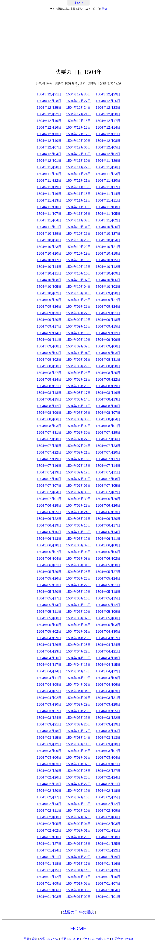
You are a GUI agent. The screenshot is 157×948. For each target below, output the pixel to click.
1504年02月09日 (108, 810)
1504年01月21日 (49, 857)
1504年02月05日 (49, 824)
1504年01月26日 (78, 844)
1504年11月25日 (49, 174)
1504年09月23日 (49, 313)
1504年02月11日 (49, 810)
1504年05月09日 (108, 611)
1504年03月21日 (49, 724)
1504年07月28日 (49, 439)
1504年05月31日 (78, 565)
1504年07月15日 (78, 466)
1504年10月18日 (108, 253)
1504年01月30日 (49, 837)
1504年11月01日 (49, 227)
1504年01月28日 (108, 837)
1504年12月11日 (108, 134)
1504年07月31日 (49, 432)
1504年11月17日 (108, 187)
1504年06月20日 (108, 519)
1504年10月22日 (78, 247)
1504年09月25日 (78, 306)
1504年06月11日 (108, 539)
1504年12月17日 (108, 121)
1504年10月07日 (78, 280)
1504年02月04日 (78, 824)
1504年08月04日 (108, 419)
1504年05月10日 (78, 611)
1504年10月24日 (108, 240)
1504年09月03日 (108, 353)
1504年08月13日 (108, 399)
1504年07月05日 (108, 485)
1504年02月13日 (78, 804)
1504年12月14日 (108, 127)
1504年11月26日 (108, 167)
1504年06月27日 (78, 505)
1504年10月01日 (78, 293)
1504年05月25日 (78, 578)
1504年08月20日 (78, 386)
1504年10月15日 (108, 260)
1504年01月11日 (78, 877)
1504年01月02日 (78, 897)
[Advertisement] (78, 39)
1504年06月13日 (49, 539)
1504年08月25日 (108, 373)
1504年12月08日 (108, 141)
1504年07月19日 (49, 459)
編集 (34, 938)
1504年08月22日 (108, 379)
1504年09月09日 (108, 340)
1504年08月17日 (78, 393)
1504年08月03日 (49, 426)
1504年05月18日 (108, 592)
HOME (78, 928)
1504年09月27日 (108, 300)
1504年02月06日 (108, 817)
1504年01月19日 (108, 857)
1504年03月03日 (49, 764)
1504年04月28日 (78, 638)
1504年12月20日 (108, 114)
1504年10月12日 (108, 267)
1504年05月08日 (49, 618)
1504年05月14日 (49, 605)
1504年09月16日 (78, 326)
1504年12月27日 (78, 101)
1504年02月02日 (49, 830)
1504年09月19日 (78, 320)
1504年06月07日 (49, 552)
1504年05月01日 (78, 631)
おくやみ (52, 938)
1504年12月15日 (78, 127)
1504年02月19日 (78, 791)
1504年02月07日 (78, 817)
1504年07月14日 (108, 466)
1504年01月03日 (49, 897)
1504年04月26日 (49, 645)
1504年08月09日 (49, 412)
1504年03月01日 (108, 764)
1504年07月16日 (49, 466)
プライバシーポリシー (95, 938)
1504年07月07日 (49, 485)
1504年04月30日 (108, 631)
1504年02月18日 (108, 791)
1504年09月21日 (108, 313)
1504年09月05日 (49, 353)
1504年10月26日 (49, 240)
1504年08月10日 (108, 406)
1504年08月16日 (108, 393)
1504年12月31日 (49, 94)
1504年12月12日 (78, 134)
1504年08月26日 (78, 373)
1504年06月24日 (78, 512)
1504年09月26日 (49, 306)
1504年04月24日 (108, 645)
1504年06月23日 (108, 512)
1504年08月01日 (108, 426)
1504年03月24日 (49, 718)
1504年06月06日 (78, 552)
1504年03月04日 (108, 757)
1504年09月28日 (78, 300)
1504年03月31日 (108, 698)
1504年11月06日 (78, 214)
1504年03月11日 (78, 744)
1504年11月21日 (78, 180)
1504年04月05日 (49, 691)
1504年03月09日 (49, 751)
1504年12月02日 (108, 154)
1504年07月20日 (108, 452)
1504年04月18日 (108, 658)
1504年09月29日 (49, 300)
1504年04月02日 (49, 698)
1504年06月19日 (49, 525)
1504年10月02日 (49, 293)
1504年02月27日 (108, 771)
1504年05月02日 (49, 631)
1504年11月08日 (108, 207)
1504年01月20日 (78, 857)
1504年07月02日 (108, 492)
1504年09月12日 (108, 333)
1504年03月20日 (78, 724)
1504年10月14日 (49, 267)
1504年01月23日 (78, 850)
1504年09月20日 (49, 320)
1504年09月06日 (108, 346)
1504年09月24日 (108, 306)
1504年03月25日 (108, 711)
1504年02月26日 (49, 777)
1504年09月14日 (49, 333)
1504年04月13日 (78, 671)
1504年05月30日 (108, 565)
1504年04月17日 (49, 665)
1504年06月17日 (108, 525)
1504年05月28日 (78, 572)
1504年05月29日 (49, 572)
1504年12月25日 (49, 107)
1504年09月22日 (78, 313)
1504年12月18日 (78, 121)
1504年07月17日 (108, 459)
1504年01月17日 (78, 863)
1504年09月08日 (49, 346)
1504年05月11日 (49, 611)
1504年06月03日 (78, 558)
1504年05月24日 (108, 578)
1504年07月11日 (108, 472)
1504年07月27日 (78, 439)
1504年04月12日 (108, 671)
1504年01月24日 (49, 850)
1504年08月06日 (49, 419)
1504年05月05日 (49, 625)
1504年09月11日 (49, 340)
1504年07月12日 (78, 472)
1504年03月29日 (78, 704)
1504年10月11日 (49, 273)
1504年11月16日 (49, 194)
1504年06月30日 (78, 499)
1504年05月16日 (78, 598)
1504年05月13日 (78, 605)
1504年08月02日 (78, 426)
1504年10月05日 (49, 286)
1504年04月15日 (108, 665)
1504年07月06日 (78, 485)
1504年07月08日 (108, 479)
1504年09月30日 (108, 293)
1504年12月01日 (49, 160)
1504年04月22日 (78, 651)
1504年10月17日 (49, 260)
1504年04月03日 (108, 691)
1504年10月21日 (108, 247)
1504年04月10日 (78, 678)
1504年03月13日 (108, 737)
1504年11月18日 (78, 187)
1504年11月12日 (78, 200)
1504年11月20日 (108, 180)
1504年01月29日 (78, 837)
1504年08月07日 (108, 412)
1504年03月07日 (108, 751)
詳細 (104, 8)
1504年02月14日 (49, 804)
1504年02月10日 (78, 810)
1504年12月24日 (78, 107)
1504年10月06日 (108, 280)
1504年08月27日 (49, 373)
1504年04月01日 (78, 698)
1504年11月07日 (49, 214)
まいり (78, 3)
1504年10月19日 (78, 253)
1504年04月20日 (49, 658)
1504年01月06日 (49, 890)
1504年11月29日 (108, 160)
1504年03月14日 (78, 737)
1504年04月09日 (108, 678)
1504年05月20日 (49, 592)
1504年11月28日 (49, 167)
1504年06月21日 (78, 519)
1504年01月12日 (49, 877)
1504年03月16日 (108, 731)
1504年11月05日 (108, 214)
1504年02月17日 (49, 797)
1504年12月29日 (108, 94)
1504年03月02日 (78, 764)
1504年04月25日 (78, 645)
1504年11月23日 (108, 174)
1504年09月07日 (78, 346)
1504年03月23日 (78, 718)
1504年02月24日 (108, 777)
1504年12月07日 (49, 147)
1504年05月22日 (78, 585)
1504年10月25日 (78, 240)
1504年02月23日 (49, 784)
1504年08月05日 (78, 419)
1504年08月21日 (49, 386)
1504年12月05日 (108, 147)
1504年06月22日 (49, 519)
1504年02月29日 (49, 771)
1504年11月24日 (78, 174)
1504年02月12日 (108, 804)
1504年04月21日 (108, 651)
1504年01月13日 (108, 870)
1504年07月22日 (49, 452)
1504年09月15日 (108, 326)
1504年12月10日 (49, 141)
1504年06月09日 (78, 545)
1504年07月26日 (108, 439)
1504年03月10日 (108, 744)
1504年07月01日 (49, 499)
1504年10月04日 (78, 286)
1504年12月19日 (49, 121)
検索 (42, 938)
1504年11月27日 (78, 167)
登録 (26, 938)
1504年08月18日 (49, 393)
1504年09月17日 (49, 326)
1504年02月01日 (78, 830)
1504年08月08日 (78, 412)
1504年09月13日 (78, 333)
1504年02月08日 (49, 817)
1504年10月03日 (108, 286)
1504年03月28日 (108, 704)
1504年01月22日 (108, 850)
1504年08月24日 (49, 379)
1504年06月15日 (78, 532)
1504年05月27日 (108, 572)
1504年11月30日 (78, 160)
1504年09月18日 (108, 320)
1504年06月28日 (49, 505)
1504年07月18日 (78, 459)
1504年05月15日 (108, 598)
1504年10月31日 (78, 227)
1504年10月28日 (78, 233)
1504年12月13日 (49, 134)
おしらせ (73, 938)
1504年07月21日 (78, 452)
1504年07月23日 (108, 446)
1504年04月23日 (49, 651)
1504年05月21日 (108, 585)
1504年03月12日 (49, 744)
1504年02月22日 (78, 784)
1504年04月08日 (49, 684)
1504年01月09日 (49, 883)
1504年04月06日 (108, 684)
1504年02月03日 (108, 824)
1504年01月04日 (108, 890)
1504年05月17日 (49, 598)
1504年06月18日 (78, 525)
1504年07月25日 (49, 446)
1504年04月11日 (49, 678)
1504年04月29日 (49, 638)
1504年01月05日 (78, 890)
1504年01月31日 (108, 830)
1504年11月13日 (49, 200)
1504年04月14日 (49, 671)
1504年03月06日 (49, 757)
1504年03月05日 (78, 757)
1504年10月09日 (108, 273)
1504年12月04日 (49, 154)
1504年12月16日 (49, 127)
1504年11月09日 (78, 207)
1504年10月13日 (78, 267)
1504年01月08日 (78, 883)
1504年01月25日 (108, 844)
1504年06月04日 (49, 558)
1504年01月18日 (49, 863)
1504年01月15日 (49, 870)
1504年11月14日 (108, 194)
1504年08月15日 (49, 399)
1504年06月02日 (108, 558)
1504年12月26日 (108, 101)
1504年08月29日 (78, 366)
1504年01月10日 (108, 877)
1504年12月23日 (108, 107)
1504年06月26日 (108, 505)
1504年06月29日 (108, 499)
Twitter (129, 938)
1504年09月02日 (49, 359)
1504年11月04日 (49, 220)
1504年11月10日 (49, 207)
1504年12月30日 (78, 94)
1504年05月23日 (49, 585)
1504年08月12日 (49, 406)
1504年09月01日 (78, 359)
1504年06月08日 (108, 545)
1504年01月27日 (49, 844)
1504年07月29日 (108, 432)
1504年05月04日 (78, 625)
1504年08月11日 (78, 406)
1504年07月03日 (78, 492)
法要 (63, 938)
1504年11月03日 (78, 220)
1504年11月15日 (78, 194)
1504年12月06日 (78, 147)
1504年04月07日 (78, 684)
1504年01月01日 (108, 897)
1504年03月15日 (49, 737)
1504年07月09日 (78, 479)
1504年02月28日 (78, 771)
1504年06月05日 (108, 552)
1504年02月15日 (108, 797)
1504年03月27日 (49, 711)
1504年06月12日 (78, 539)
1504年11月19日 (49, 187)
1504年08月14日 (78, 399)
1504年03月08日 (78, 751)
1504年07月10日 (49, 479)
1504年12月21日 (78, 114)
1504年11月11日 (108, 200)
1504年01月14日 (78, 870)
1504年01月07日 (108, 883)
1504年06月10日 (49, 545)
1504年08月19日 (108, 386)
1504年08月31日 (108, 359)
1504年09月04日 (78, 353)
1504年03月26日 (78, 711)
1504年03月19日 (108, 724)
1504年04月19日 (78, 658)
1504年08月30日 (49, 366)
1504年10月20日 (49, 253)
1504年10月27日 (108, 233)
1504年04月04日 (78, 691)
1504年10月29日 (49, 233)
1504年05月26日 (49, 578)
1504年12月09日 (78, 141)
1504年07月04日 (49, 492)
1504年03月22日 (108, 718)
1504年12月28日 (49, 101)
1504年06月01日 (49, 565)
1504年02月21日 (108, 784)
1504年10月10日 (78, 273)
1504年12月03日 (78, 154)
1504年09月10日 (78, 340)
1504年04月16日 (78, 665)
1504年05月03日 (108, 625)
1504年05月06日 (108, 618)
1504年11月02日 (108, 220)
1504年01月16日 (108, 863)
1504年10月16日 (78, 260)
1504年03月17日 (78, 731)
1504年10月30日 (108, 227)
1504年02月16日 (78, 797)
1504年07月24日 (78, 446)
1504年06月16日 (49, 532)
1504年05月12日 (108, 605)
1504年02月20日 (49, 791)
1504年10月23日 (49, 247)
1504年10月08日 (49, 280)
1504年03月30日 (49, 704)
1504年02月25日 (78, 777)
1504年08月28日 (108, 366)
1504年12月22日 (49, 114)
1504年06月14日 (108, 532)
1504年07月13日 (49, 472)
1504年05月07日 (78, 618)
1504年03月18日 (49, 731)
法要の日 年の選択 (78, 912)
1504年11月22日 (49, 180)
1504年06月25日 (49, 512)
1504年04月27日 (108, 638)
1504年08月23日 (78, 379)
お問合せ (117, 938)
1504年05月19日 (78, 592)
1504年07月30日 (78, 432)
